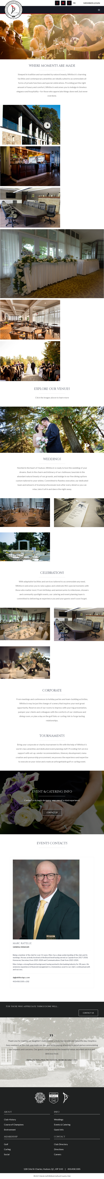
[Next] (101, 36)
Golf (6, 1144)
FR (74, 3)
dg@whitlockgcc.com (21, 977)
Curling (7, 1149)
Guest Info (59, 1129)
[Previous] (2, 36)
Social (6, 1154)
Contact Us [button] (88, 1013)
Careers (57, 1154)
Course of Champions (14, 1124)
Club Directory (61, 1144)
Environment (10, 1129)
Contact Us (52, 812)
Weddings (58, 1119)
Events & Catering (62, 1124)
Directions (59, 1149)
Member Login (91, 3)
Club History (10, 1119)
